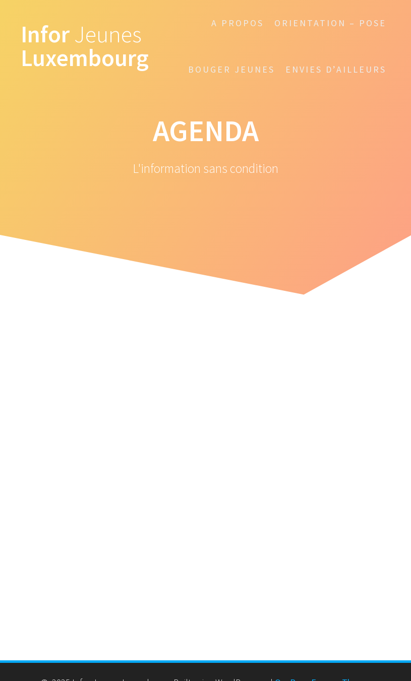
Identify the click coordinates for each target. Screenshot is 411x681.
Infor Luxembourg (85, 46)
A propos (237, 23)
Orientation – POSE (330, 23)
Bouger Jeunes (231, 69)
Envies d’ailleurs (335, 69)
